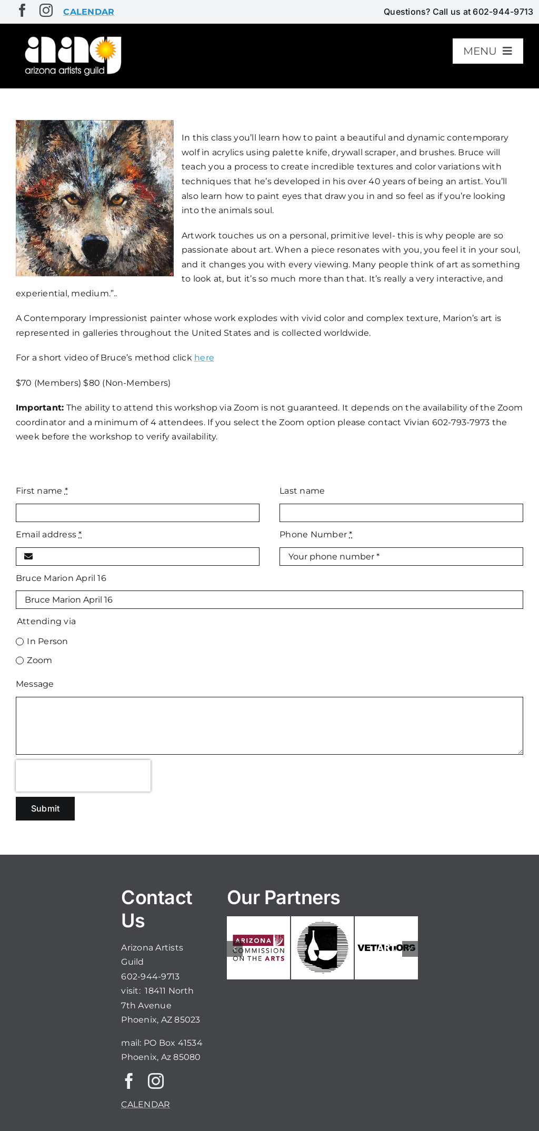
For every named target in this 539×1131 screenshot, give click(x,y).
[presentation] (83, 776)
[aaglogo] (71, 38)
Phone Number (316, 534)
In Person (47, 641)
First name (42, 491)
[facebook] (22, 10)
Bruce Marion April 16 (61, 578)
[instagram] (46, 10)
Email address (49, 534)
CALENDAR (145, 1104)
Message (35, 684)
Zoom (39, 660)
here (204, 358)
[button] (235, 949)
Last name (302, 491)
